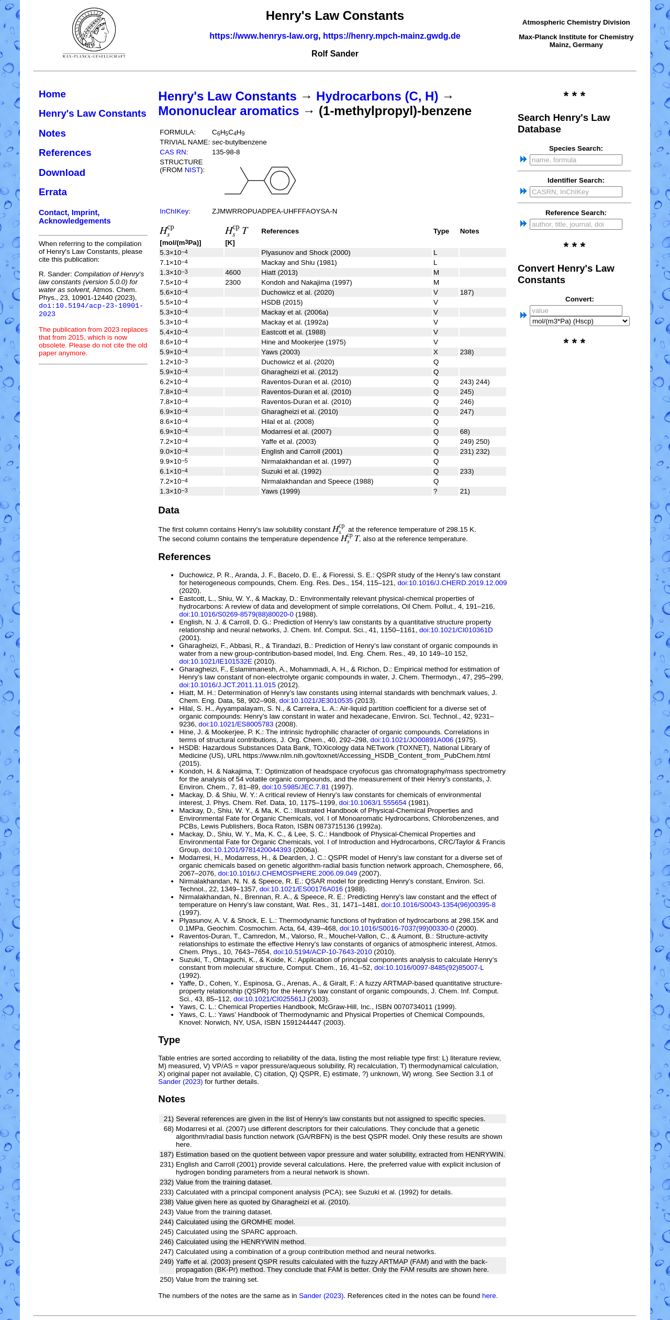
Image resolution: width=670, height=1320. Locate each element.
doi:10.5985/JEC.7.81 (295, 787)
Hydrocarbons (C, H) (377, 96)
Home (52, 93)
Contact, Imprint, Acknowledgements (75, 216)
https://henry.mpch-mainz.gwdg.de (392, 35)
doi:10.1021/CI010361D (456, 630)
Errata (53, 191)
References (65, 152)
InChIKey (174, 211)
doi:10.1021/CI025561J (269, 999)
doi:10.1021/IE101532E (215, 661)
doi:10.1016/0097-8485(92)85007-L (429, 967)
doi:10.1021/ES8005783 (235, 724)
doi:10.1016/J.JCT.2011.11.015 (227, 685)
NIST (192, 170)
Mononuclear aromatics (228, 111)
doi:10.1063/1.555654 (373, 803)
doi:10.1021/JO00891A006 (412, 740)
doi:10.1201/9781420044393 (247, 850)
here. (490, 1296)
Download (62, 172)
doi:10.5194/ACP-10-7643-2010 (322, 952)
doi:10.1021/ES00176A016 (301, 889)
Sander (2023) (180, 1082)
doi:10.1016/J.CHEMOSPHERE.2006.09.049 (287, 873)
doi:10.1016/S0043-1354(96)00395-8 (438, 905)
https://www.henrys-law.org (263, 35)
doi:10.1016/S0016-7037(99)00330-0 (397, 928)
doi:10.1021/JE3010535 (316, 700)
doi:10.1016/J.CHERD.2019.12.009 (452, 583)
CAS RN (173, 152)
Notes (52, 133)
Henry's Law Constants (93, 113)
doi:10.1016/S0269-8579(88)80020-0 (236, 614)
